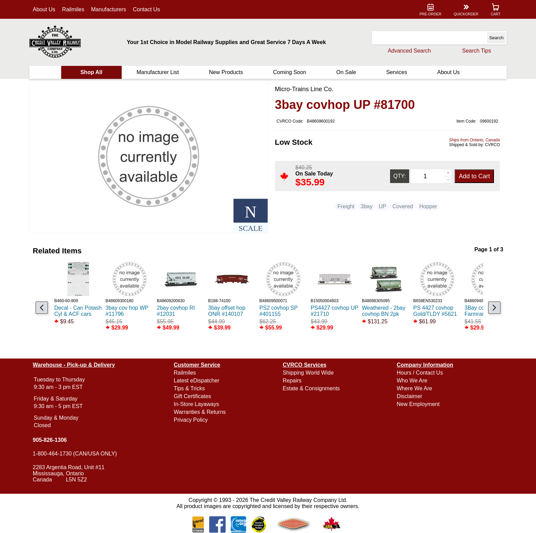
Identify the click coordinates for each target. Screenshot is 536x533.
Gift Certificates (193, 396)
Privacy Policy (192, 420)
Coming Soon (289, 72)
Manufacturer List (159, 72)
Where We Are (413, 388)
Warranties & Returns (201, 412)
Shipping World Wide (308, 373)
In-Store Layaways (197, 404)
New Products (227, 72)
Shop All (93, 72)
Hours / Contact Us (419, 373)
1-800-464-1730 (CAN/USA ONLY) (77, 454)
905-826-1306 (52, 440)
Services (395, 72)
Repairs (292, 380)
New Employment (417, 404)
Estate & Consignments (311, 388)
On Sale (345, 72)
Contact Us (148, 9)
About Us (46, 9)
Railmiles (76, 9)
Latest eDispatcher (197, 380)
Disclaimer (408, 396)
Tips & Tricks (190, 388)
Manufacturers (111, 9)
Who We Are (411, 380)
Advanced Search (406, 51)
